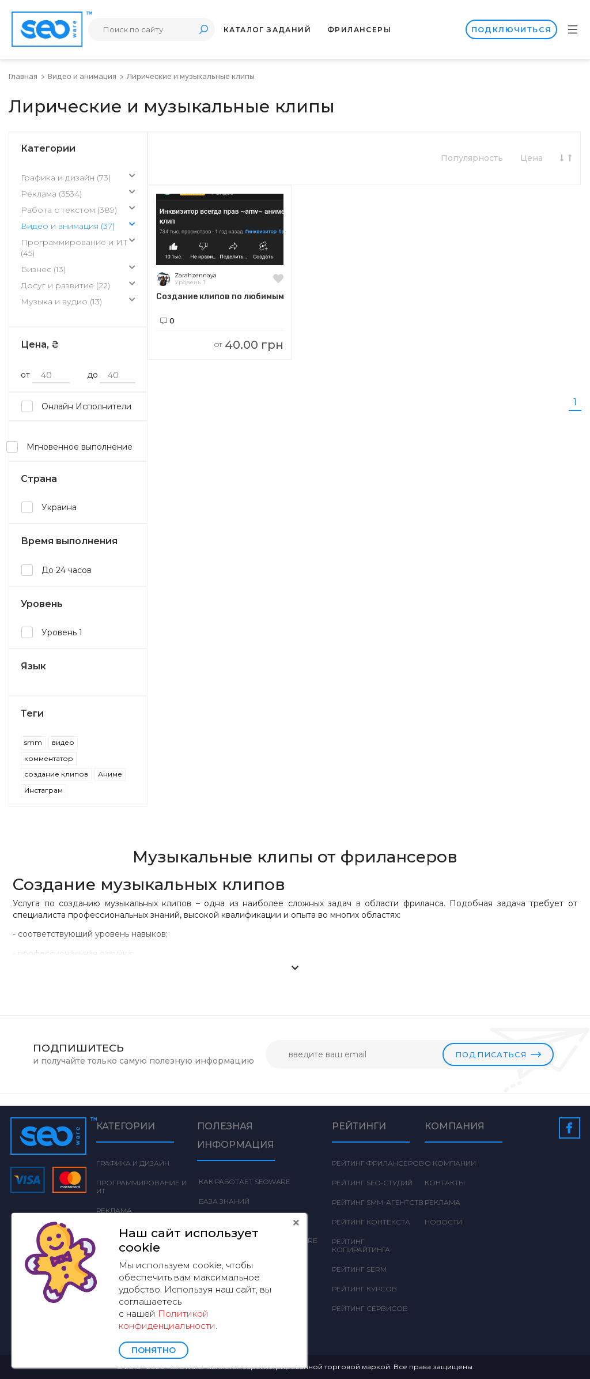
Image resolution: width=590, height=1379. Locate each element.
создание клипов (56, 774)
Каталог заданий (267, 29)
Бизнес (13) (78, 270)
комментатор (48, 758)
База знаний (223, 1201)
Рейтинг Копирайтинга (361, 1245)
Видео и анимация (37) (78, 226)
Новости (443, 1222)
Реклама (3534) (78, 194)
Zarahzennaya (196, 275)
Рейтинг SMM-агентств (377, 1202)
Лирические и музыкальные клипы (191, 76)
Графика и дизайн (132, 1163)
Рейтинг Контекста (371, 1222)
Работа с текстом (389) (78, 210)
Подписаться (498, 1054)
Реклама (114, 1210)
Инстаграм (43, 790)
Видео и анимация (83, 76)
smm (33, 742)
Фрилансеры (359, 29)
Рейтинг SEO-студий (372, 1182)
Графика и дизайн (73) (78, 178)
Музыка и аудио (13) (78, 302)
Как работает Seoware (243, 1181)
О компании (450, 1163)
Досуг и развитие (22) (78, 286)
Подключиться (511, 29)
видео (63, 742)
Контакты (445, 1182)
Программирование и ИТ (141, 1186)
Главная (23, 76)
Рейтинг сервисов (370, 1308)
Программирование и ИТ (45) (78, 248)
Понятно (153, 1350)
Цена (531, 158)
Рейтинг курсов (364, 1288)
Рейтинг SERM (359, 1269)
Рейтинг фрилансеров (378, 1163)
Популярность (472, 158)
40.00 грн (248, 345)
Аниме (110, 774)
